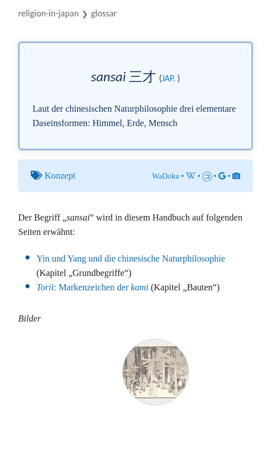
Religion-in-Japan (48, 13)
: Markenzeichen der (93, 287)
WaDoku (165, 176)
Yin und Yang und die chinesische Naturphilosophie (131, 258)
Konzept (60, 175)
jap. (168, 78)
